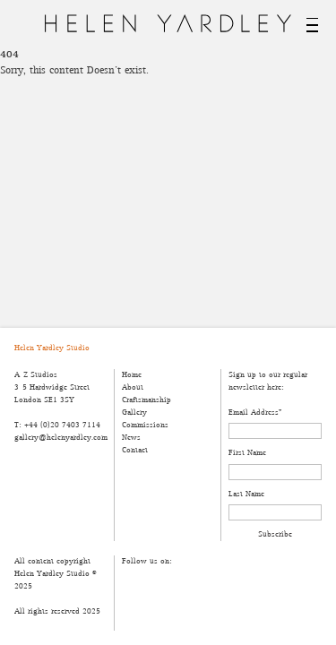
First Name (247, 453)
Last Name (246, 494)
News (131, 438)
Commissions (145, 425)
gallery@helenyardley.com (60, 438)
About (132, 387)
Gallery (134, 412)
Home (132, 375)
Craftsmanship (146, 400)
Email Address (254, 412)
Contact (135, 450)
